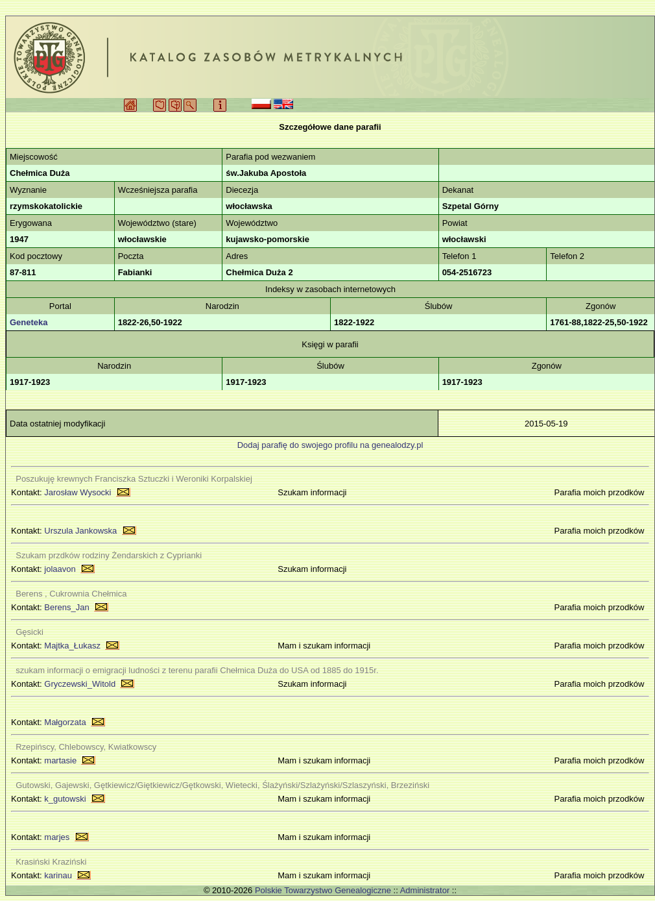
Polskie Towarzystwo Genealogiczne (323, 890)
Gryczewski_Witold (79, 684)
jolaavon (59, 569)
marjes (56, 837)
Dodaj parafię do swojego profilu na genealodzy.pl (330, 445)
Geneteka (29, 322)
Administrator (425, 890)
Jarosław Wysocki (77, 492)
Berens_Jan (66, 607)
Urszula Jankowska (80, 531)
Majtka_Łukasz (72, 645)
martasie (60, 760)
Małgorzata (65, 722)
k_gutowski (65, 799)
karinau (58, 875)
